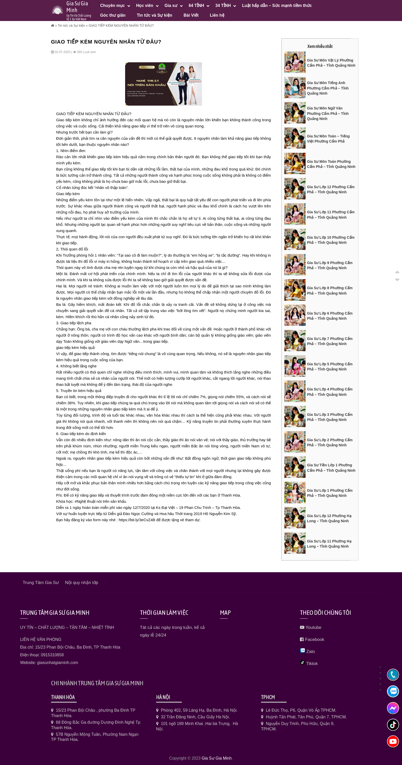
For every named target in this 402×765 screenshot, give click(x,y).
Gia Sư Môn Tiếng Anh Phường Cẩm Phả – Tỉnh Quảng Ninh (327, 88)
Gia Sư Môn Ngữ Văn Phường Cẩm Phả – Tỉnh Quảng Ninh (327, 113)
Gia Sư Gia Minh (217, 758)
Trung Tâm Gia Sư (40, 582)
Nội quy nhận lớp (81, 582)
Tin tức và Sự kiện (71, 25)
